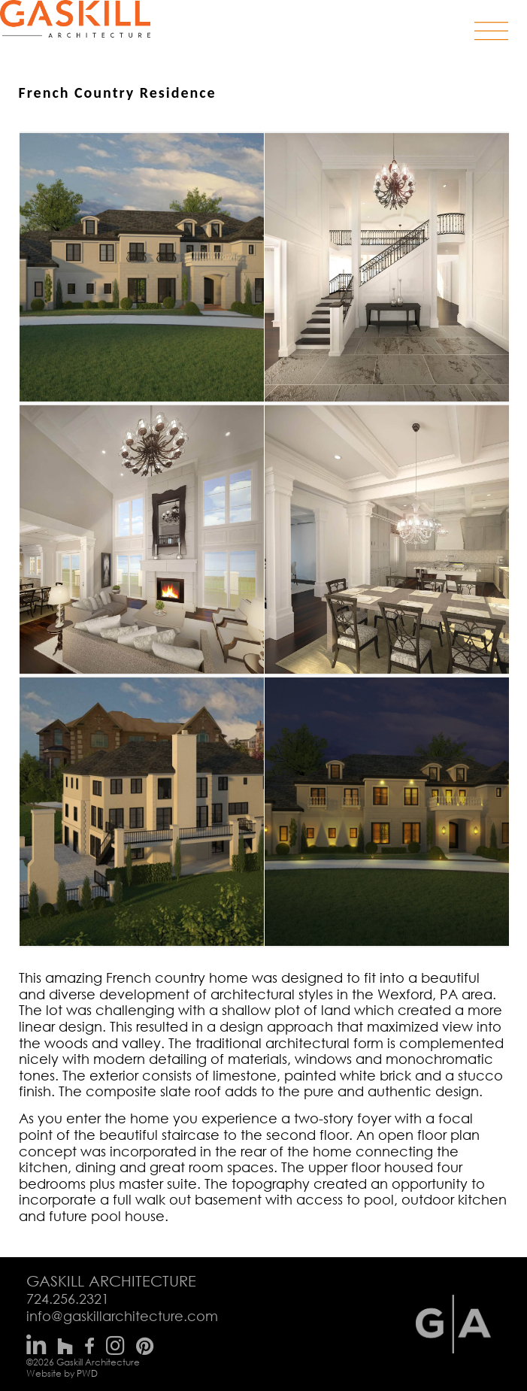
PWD (87, 1373)
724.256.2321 (67, 1298)
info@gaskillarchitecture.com (122, 1316)
